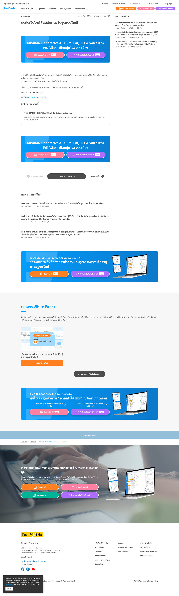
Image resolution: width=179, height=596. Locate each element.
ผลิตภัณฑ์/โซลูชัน (101, 543)
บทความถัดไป (95, 176)
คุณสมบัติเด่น (99, 547)
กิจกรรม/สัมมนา (65, 8)
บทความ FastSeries (119, 3)
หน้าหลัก (24, 442)
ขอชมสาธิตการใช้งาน (148, 551)
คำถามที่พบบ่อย (135, 3)
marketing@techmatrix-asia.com (34, 561)
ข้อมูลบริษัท (99, 564)
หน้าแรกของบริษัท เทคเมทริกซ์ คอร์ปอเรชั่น (58, 581)
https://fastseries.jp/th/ (36, 97)
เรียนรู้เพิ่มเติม (9, 585)
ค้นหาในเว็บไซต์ (152, 3)
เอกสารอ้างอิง (145, 543)
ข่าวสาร (105, 3)
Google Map (25, 557)
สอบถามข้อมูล (145, 547)
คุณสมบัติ (42, 8)
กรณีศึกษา (52, 8)
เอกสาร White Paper (82, 8)
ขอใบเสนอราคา (145, 556)
